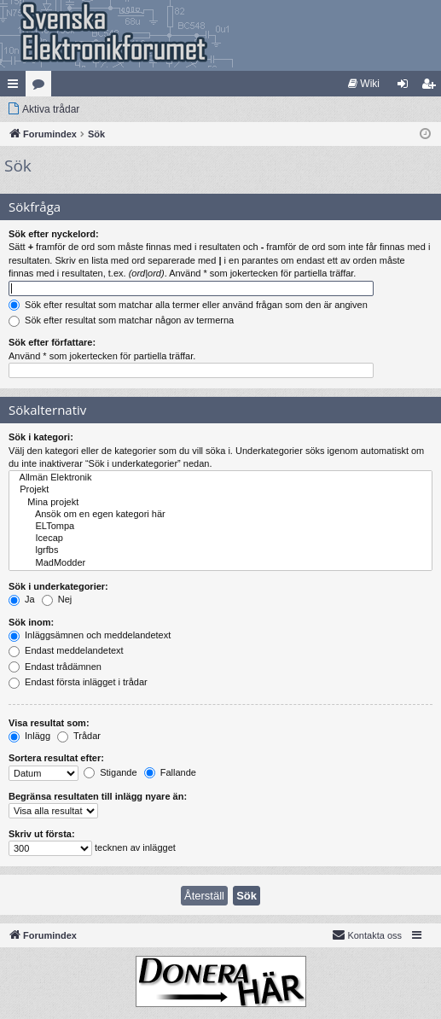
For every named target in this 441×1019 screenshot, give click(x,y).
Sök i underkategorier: (58, 586)
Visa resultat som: (49, 723)
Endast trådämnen (55, 666)
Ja (22, 599)
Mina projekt (220, 503)
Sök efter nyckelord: (54, 234)
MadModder (220, 563)
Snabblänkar (16, 87)
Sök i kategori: (41, 437)
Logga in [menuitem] (406, 87)
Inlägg (29, 736)
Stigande (110, 772)
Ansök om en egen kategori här (220, 515)
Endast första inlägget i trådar (78, 682)
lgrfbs (220, 550)
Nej (57, 599)
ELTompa (220, 527)
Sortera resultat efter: (56, 758)
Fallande (170, 772)
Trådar (79, 736)
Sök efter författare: (52, 342)
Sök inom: (31, 622)
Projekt (220, 490)
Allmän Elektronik (220, 478)
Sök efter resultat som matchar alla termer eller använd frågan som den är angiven (188, 305)
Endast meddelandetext (66, 650)
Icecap (220, 538)
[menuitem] (364, 83)
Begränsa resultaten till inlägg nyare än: (98, 796)
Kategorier (41, 87)
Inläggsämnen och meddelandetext (90, 635)
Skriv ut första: (42, 834)
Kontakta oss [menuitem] (367, 934)
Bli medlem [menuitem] (432, 87)
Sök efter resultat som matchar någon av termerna (121, 320)
